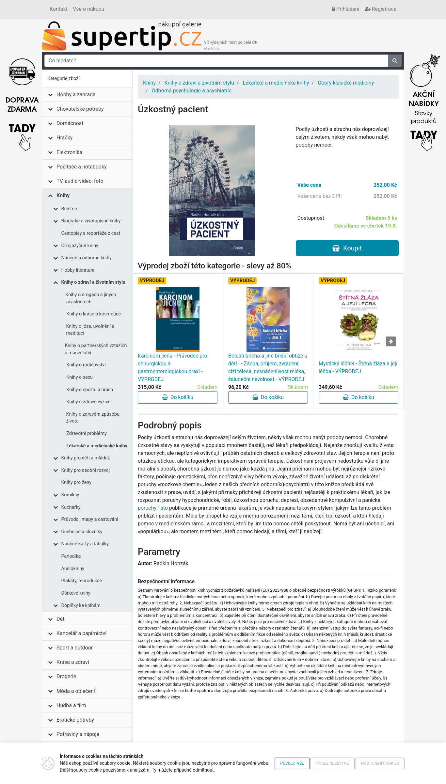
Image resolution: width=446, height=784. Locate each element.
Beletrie (69, 209)
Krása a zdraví (72, 662)
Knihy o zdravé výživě (89, 402)
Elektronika (69, 152)
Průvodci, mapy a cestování (89, 519)
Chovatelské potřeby (80, 109)
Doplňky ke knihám (81, 605)
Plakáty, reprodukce (81, 581)
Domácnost (69, 123)
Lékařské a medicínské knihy (97, 446)
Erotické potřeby (75, 720)
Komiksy (70, 495)
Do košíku (177, 397)
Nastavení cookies (380, 763)
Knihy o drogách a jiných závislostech (90, 298)
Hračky (64, 138)
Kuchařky (71, 507)
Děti (61, 619)
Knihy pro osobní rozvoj (85, 470)
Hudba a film (71, 705)
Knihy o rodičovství (86, 365)
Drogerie (66, 676)
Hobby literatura (78, 270)
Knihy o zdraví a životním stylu (93, 282)
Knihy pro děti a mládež (85, 458)
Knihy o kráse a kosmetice (94, 314)
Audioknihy (73, 568)
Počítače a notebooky (81, 167)
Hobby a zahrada (76, 94)
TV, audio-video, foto (79, 181)
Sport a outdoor (74, 648)
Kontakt (59, 9)
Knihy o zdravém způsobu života (92, 417)
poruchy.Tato (153, 508)
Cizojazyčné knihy (79, 245)
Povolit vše (292, 763)
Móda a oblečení (75, 691)
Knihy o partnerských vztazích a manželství (96, 349)
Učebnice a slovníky (82, 532)
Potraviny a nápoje (77, 734)
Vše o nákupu (88, 9)
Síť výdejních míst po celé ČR (231, 45)
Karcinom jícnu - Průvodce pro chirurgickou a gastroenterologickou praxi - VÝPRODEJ (172, 367)
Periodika (71, 556)
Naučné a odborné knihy (86, 258)
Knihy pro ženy (76, 482)
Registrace (380, 9)
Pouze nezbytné (332, 763)
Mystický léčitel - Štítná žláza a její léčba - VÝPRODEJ (358, 367)
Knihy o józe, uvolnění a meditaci (90, 330)
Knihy (63, 195)
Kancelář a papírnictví (81, 633)
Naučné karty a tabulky (85, 544)
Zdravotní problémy (87, 433)
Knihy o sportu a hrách (90, 389)
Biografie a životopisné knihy (91, 221)
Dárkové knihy (75, 593)
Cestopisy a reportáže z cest (90, 233)
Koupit (347, 248)
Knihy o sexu (80, 377)
